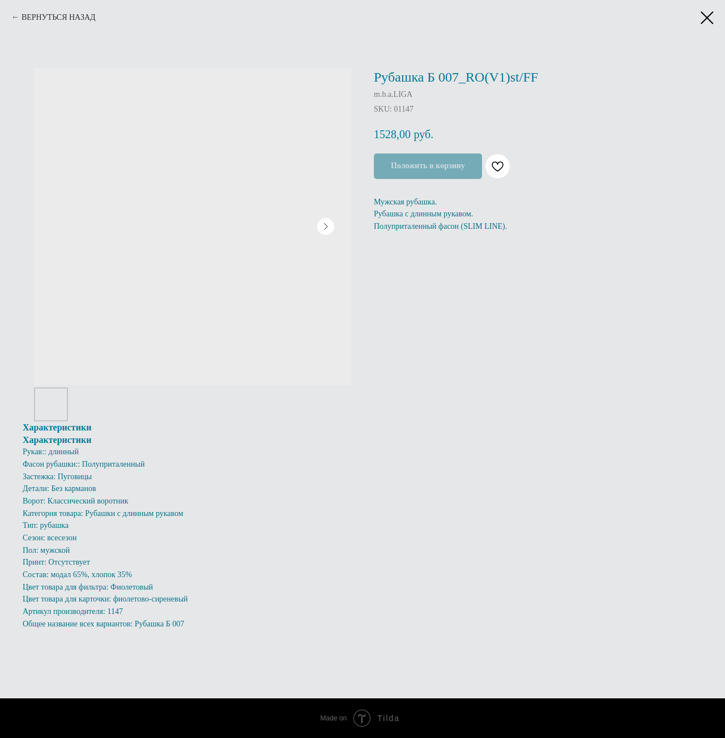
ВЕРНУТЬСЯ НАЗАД (59, 17)
